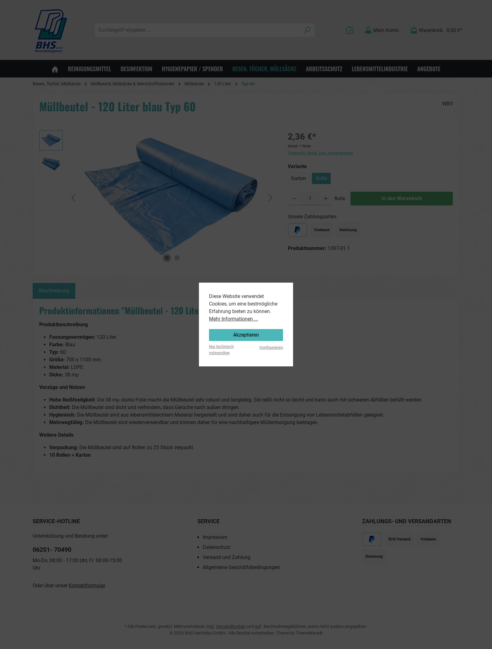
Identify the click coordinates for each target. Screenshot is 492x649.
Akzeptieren (246, 335)
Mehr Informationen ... (233, 319)
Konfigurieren (271, 347)
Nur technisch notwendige (221, 349)
